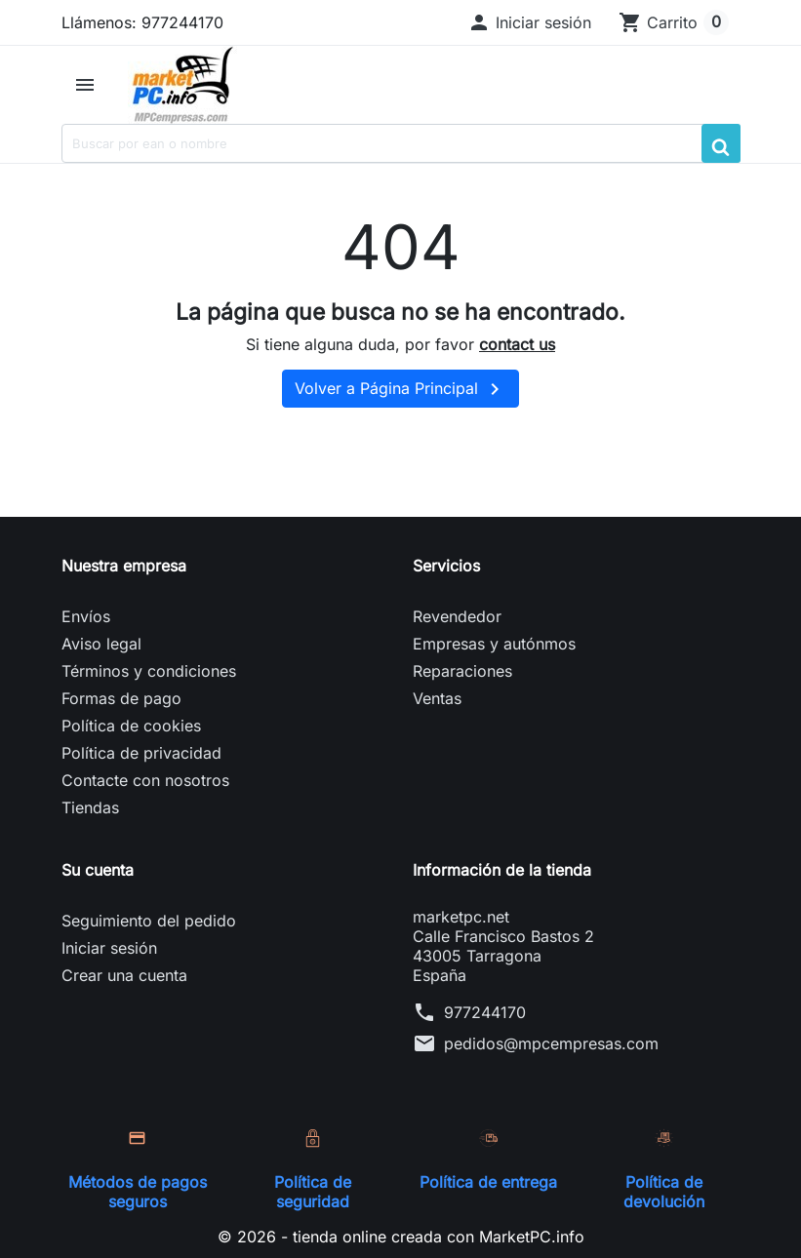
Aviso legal (101, 643)
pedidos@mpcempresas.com (551, 1043)
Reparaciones (462, 671)
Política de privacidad (141, 753)
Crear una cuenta (124, 975)
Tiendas (90, 807)
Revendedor (457, 616)
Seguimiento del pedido (148, 920)
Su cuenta (97, 870)
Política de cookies (131, 725)
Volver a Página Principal (400, 389)
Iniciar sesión (109, 948)
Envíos (85, 616)
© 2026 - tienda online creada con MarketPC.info (401, 1236)
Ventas (437, 698)
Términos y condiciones (148, 671)
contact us (517, 344)
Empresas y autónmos (494, 643)
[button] (529, 22)
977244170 (485, 1012)
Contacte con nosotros (145, 780)
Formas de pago (121, 698)
